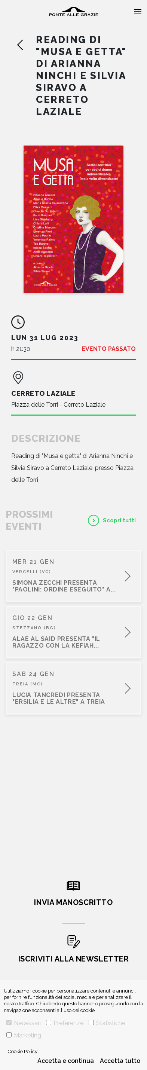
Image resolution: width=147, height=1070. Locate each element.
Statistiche (107, 1023)
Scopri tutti (119, 520)
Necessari (23, 1023)
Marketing (23, 1035)
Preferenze (64, 1023)
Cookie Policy (22, 1051)
